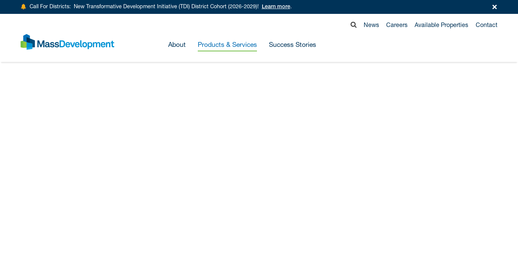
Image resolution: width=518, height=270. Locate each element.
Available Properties (441, 24)
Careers (397, 24)
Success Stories (292, 44)
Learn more (276, 7)
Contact (486, 24)
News (371, 24)
